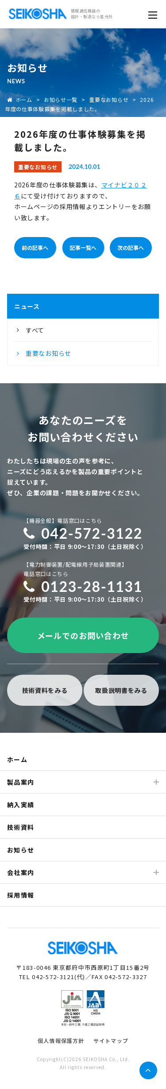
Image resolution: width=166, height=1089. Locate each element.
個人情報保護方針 (61, 1040)
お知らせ (21, 849)
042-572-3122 (83, 533)
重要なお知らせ (108, 99)
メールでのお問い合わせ (83, 635)
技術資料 (21, 827)
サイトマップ (110, 1040)
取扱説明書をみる (121, 690)
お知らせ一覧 (60, 99)
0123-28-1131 (83, 586)
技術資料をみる (45, 690)
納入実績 (21, 804)
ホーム (19, 99)
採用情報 (21, 895)
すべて (35, 330)
